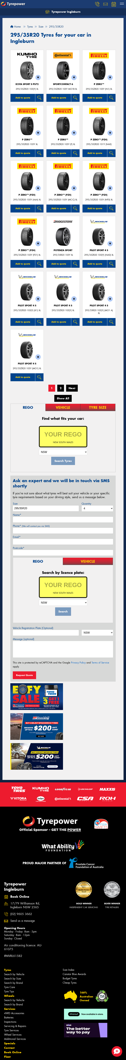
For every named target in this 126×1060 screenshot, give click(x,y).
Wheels (9, 964)
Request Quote (24, 675)
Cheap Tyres (69, 951)
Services (9, 978)
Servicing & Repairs (15, 995)
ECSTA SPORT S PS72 (27, 84)
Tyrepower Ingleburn (63, 12)
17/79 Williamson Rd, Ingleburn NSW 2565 (25, 874)
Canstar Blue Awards (74, 943)
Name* (17, 515)
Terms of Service (100, 662)
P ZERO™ (99, 84)
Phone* (31, 526)
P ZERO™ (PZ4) (99, 139)
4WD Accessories (14, 982)
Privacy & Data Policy (23, 1054)
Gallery (9, 1034)
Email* (17, 537)
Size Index (68, 938)
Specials (9, 1012)
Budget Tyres (70, 947)
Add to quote (22, 97)
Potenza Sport (63, 250)
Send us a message (22, 890)
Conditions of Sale (43, 1054)
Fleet (7, 1025)
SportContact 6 (63, 84)
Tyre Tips (9, 960)
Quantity (86, 503)
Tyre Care (9, 956)
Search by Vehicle (14, 943)
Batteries (8, 986)
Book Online (12, 1021)
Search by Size (12, 947)
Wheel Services (12, 1003)
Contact (9, 1016)
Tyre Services (11, 999)
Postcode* (18, 548)
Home (15, 26)
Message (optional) (23, 639)
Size (15, 503)
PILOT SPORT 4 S (99, 250)
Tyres (7, 939)
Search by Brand (13, 951)
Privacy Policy (78, 662)
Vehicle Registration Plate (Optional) (33, 628)
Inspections (10, 990)
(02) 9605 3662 (21, 883)
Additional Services (15, 1008)
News (8, 1030)
